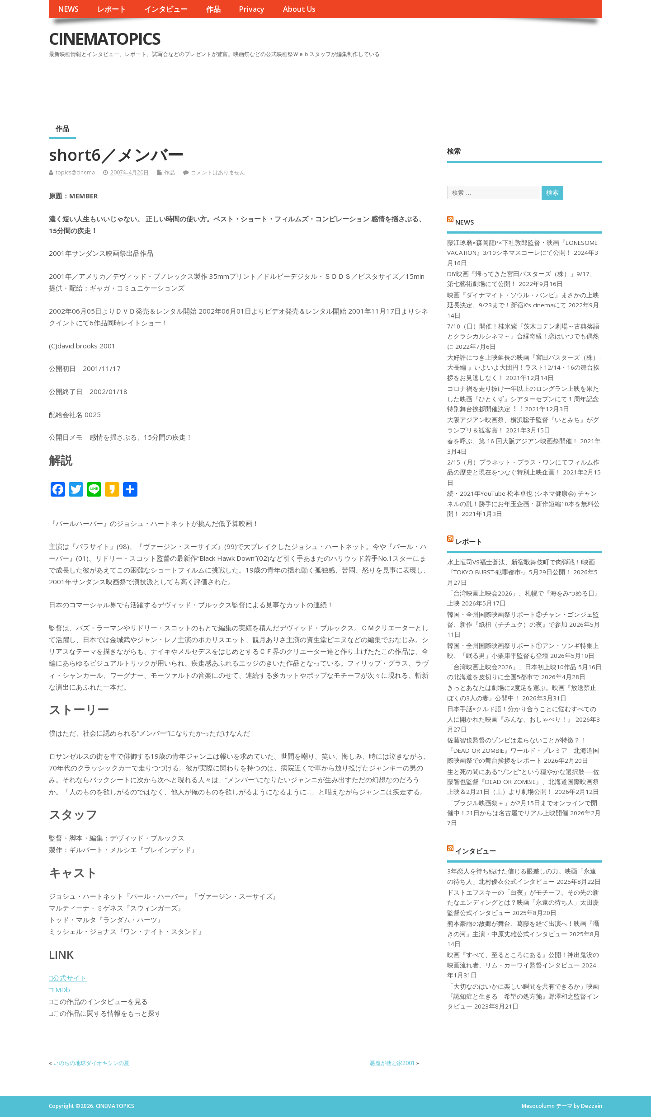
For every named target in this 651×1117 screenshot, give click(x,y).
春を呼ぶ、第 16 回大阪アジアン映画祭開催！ (512, 441)
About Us (299, 9)
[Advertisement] (429, 85)
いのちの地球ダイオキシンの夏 (91, 1063)
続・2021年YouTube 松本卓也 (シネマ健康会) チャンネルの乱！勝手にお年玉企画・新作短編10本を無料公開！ (523, 503)
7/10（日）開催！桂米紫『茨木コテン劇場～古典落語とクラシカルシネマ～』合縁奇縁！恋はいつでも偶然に (523, 336)
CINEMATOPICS (104, 39)
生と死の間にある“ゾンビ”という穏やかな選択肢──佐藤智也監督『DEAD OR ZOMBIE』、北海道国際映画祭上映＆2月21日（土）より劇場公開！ (523, 782)
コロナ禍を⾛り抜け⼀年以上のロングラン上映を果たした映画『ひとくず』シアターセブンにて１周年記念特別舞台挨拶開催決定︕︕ (523, 399)
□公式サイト (68, 977)
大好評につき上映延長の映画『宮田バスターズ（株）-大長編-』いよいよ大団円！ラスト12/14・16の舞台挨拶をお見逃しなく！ (524, 367)
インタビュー (166, 9)
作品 (213, 9)
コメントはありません (218, 172)
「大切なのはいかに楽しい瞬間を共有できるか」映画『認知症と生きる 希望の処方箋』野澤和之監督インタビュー (523, 996)
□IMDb (59, 989)
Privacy (251, 9)
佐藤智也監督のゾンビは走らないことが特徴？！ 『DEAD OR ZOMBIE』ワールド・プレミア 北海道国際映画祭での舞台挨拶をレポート (523, 750)
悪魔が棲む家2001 (392, 1063)
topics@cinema (75, 172)
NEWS (68, 9)
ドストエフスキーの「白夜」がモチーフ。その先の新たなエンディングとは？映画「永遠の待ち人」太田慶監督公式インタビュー (523, 902)
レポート (111, 9)
